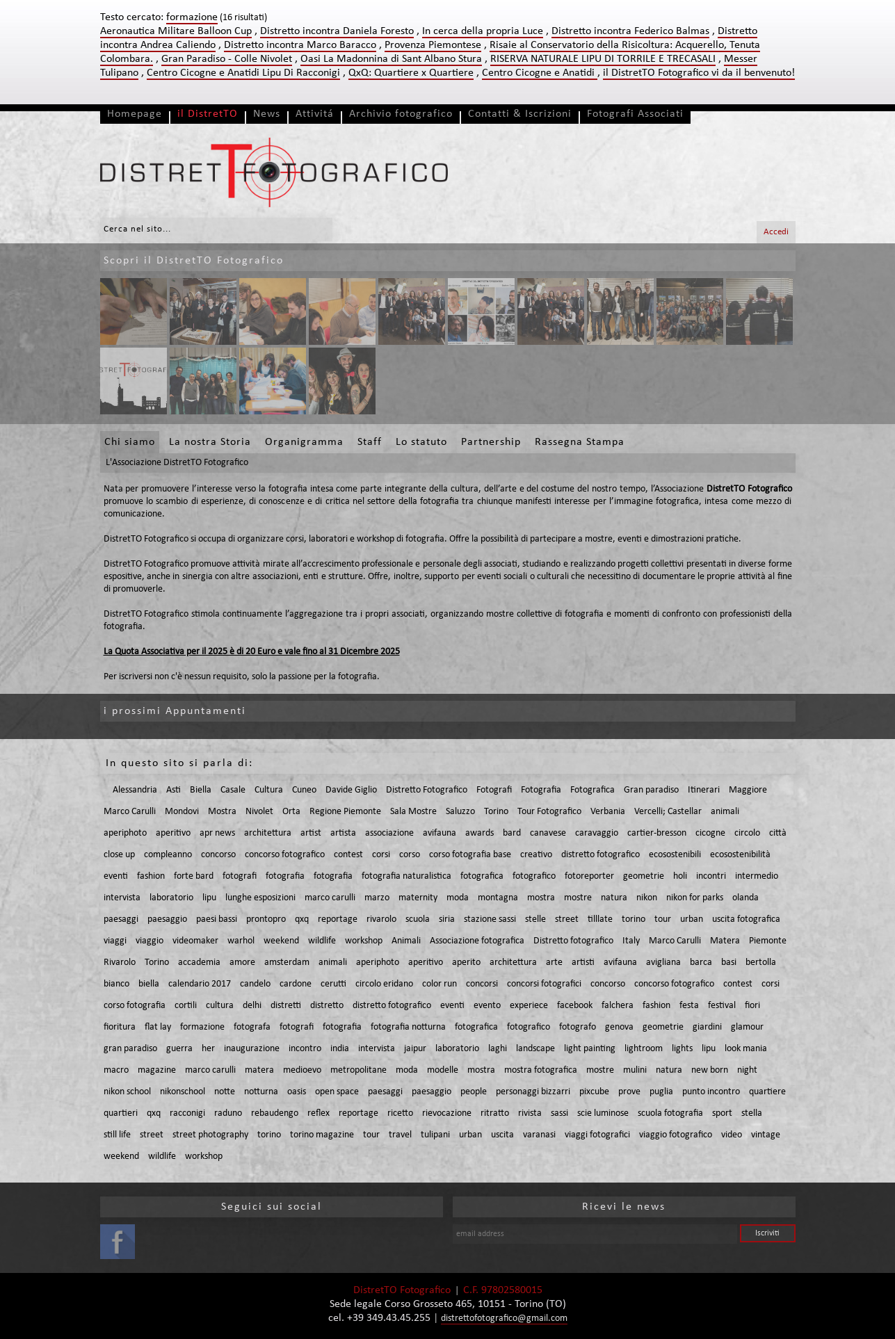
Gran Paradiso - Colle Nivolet (226, 59)
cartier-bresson (656, 833)
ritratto (495, 1113)
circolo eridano (384, 984)
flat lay (158, 1027)
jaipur (415, 1049)
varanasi (539, 1135)
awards (479, 833)
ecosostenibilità (740, 855)
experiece (529, 1005)
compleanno (168, 855)
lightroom (643, 1049)
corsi (381, 855)
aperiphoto (125, 833)
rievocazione (446, 1113)
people (473, 1092)
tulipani (435, 1135)
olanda (745, 898)
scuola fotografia (670, 1113)
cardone (296, 984)
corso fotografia (135, 1005)
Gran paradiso (651, 790)
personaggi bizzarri (533, 1092)
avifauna (439, 833)
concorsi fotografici (544, 984)
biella (148, 984)
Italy (631, 941)
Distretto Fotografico (426, 790)
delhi (252, 1005)
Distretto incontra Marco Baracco (300, 45)
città (778, 833)
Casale (232, 790)
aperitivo (173, 833)
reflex (318, 1113)
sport (722, 1113)
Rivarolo (120, 962)
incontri (711, 876)
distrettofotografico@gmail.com (504, 1318)
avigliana (663, 962)
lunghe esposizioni (260, 898)
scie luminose (603, 1113)
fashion (151, 876)
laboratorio (171, 898)
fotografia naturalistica (406, 876)
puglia (661, 1092)
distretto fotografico (600, 855)
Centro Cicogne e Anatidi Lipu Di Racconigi (243, 73)
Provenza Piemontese (433, 45)
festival (722, 1005)
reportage (337, 919)
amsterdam (286, 962)
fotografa (252, 1027)
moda (457, 898)
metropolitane (358, 1070)
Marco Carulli (130, 811)
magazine (157, 1070)
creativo (536, 855)
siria (447, 919)
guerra (179, 1049)
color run (439, 984)
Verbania (607, 811)
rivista (530, 1113)
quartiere (767, 1092)
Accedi (776, 231)
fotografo (577, 1027)
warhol (241, 941)
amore (242, 962)
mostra (541, 898)
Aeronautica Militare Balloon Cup (176, 31)
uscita (502, 1135)
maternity (417, 898)
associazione (389, 833)
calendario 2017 (199, 984)
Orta (291, 811)
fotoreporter (589, 876)
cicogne (710, 833)
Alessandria (135, 790)
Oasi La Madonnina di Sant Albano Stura (391, 59)
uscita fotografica (746, 919)
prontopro (266, 919)
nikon (646, 898)
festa (689, 1005)
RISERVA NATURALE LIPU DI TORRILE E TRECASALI (603, 59)
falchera (618, 1005)
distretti (286, 1005)
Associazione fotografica (477, 941)
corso (409, 855)
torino (633, 919)
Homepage (134, 114)
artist (310, 833)
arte (554, 962)
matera (259, 1070)
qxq (302, 919)
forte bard (193, 876)
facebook (574, 1005)
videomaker (195, 941)
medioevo (302, 1070)
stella (751, 1113)
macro (116, 1070)
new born (709, 1070)
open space (337, 1092)
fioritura (120, 1027)
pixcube (594, 1092)
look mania (746, 1049)
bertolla (760, 962)
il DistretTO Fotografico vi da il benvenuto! (699, 73)
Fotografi (494, 790)
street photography (210, 1135)
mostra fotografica (540, 1070)
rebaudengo (274, 1113)
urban (691, 919)
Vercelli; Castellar (668, 811)
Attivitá (315, 114)
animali (725, 811)
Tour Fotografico (549, 811)
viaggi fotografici (597, 1135)
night (747, 1070)
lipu (209, 898)
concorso (218, 855)
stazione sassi (490, 919)
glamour (747, 1027)
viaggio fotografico (675, 1135)
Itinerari (704, 790)
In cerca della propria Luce (482, 31)
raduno (228, 1113)
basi (728, 962)
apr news (217, 833)
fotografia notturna (408, 1027)
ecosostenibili (675, 855)
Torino (496, 811)
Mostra (222, 811)
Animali (406, 941)
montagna (498, 898)
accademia (199, 962)
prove (629, 1092)
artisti (583, 962)
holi (680, 876)
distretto (327, 1005)
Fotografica (592, 790)
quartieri (121, 1113)
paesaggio (167, 919)
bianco (116, 984)
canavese (548, 833)
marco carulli (330, 898)
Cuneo (304, 790)
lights (682, 1049)
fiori (752, 1005)
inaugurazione (252, 1049)
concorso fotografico (285, 855)
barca (701, 962)
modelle (442, 1070)
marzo (376, 898)
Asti (173, 790)
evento (487, 1005)
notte (224, 1092)
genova (619, 1027)
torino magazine (322, 1135)
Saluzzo (460, 811)
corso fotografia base (470, 855)
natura (614, 898)
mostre (578, 898)
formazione (202, 1027)
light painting (589, 1049)
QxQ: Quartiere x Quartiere (411, 73)
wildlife (322, 941)
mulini (635, 1070)
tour (662, 919)
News (266, 114)
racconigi (187, 1113)
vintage (765, 1135)
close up (119, 855)
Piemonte (768, 941)
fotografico (534, 876)
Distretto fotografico (573, 941)
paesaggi (121, 919)
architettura (267, 833)
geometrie (643, 876)
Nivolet (259, 811)
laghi (497, 1049)
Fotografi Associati (635, 114)
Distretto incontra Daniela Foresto (337, 31)
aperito (466, 962)
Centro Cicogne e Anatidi (539, 73)
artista (343, 833)
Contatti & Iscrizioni (520, 114)
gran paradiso (130, 1049)
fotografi (240, 876)
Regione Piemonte (345, 811)
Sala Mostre (413, 811)
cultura (220, 1005)
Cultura (269, 790)
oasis (296, 1092)
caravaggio (596, 833)
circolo (747, 833)
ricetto (400, 1113)
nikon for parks (694, 898)
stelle (535, 919)
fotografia (285, 876)
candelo (255, 984)
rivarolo (381, 919)
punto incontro (711, 1092)
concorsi (482, 984)
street (567, 919)
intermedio (756, 876)
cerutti (333, 984)
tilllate (600, 919)
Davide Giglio (351, 790)
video (731, 1135)
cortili (186, 1005)
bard (512, 833)
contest (348, 855)
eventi (116, 876)
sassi (559, 1113)
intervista (122, 898)
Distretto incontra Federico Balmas (630, 31)
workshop (363, 941)
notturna (261, 1092)
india (339, 1049)
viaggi (115, 941)
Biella (200, 790)
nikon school (127, 1092)
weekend (281, 941)
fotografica (481, 876)
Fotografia (541, 790)
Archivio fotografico (401, 114)
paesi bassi (216, 919)
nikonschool (182, 1092)
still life (117, 1135)
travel (400, 1135)
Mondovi (182, 811)
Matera (725, 941)
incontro (305, 1049)
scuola (417, 919)
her (208, 1049)
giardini (707, 1027)
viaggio (149, 941)
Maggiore (748, 790)
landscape (535, 1049)
